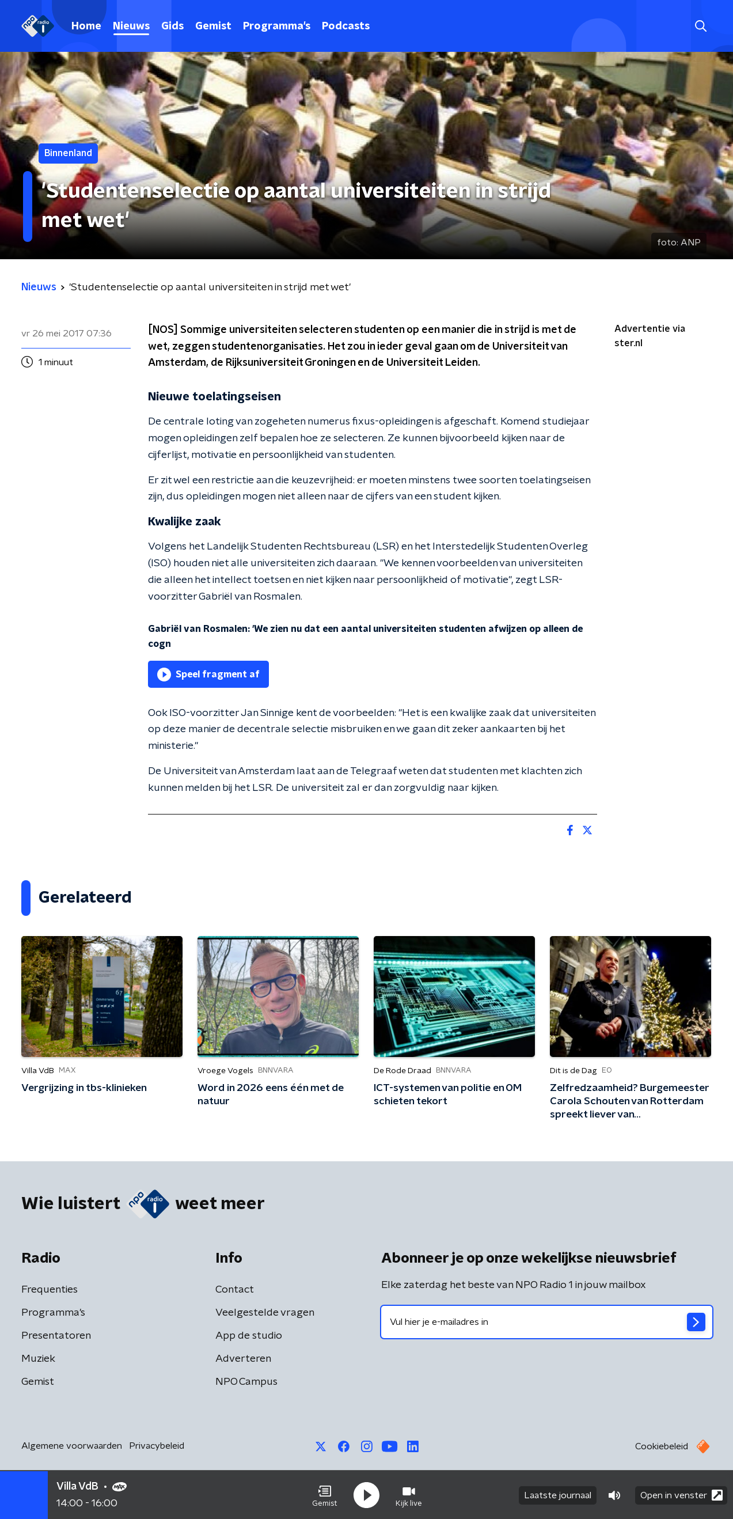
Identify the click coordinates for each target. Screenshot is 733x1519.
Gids (172, 26)
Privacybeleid (156, 1445)
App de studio (248, 1336)
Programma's (276, 26)
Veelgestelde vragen (264, 1313)
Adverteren (243, 1359)
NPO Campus (246, 1382)
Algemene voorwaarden (71, 1445)
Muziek (38, 1359)
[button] (324, 1494)
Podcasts (346, 26)
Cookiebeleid (661, 1446)
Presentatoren (56, 1336)
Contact (234, 1290)
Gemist (213, 26)
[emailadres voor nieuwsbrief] (546, 1322)
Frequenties (49, 1290)
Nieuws (131, 26)
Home (86, 26)
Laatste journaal (557, 1494)
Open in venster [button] (681, 1494)
